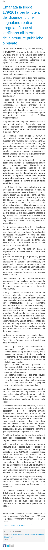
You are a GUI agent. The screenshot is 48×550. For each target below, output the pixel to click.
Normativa (14, 534)
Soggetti (27, 534)
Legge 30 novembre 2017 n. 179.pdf (17, 525)
